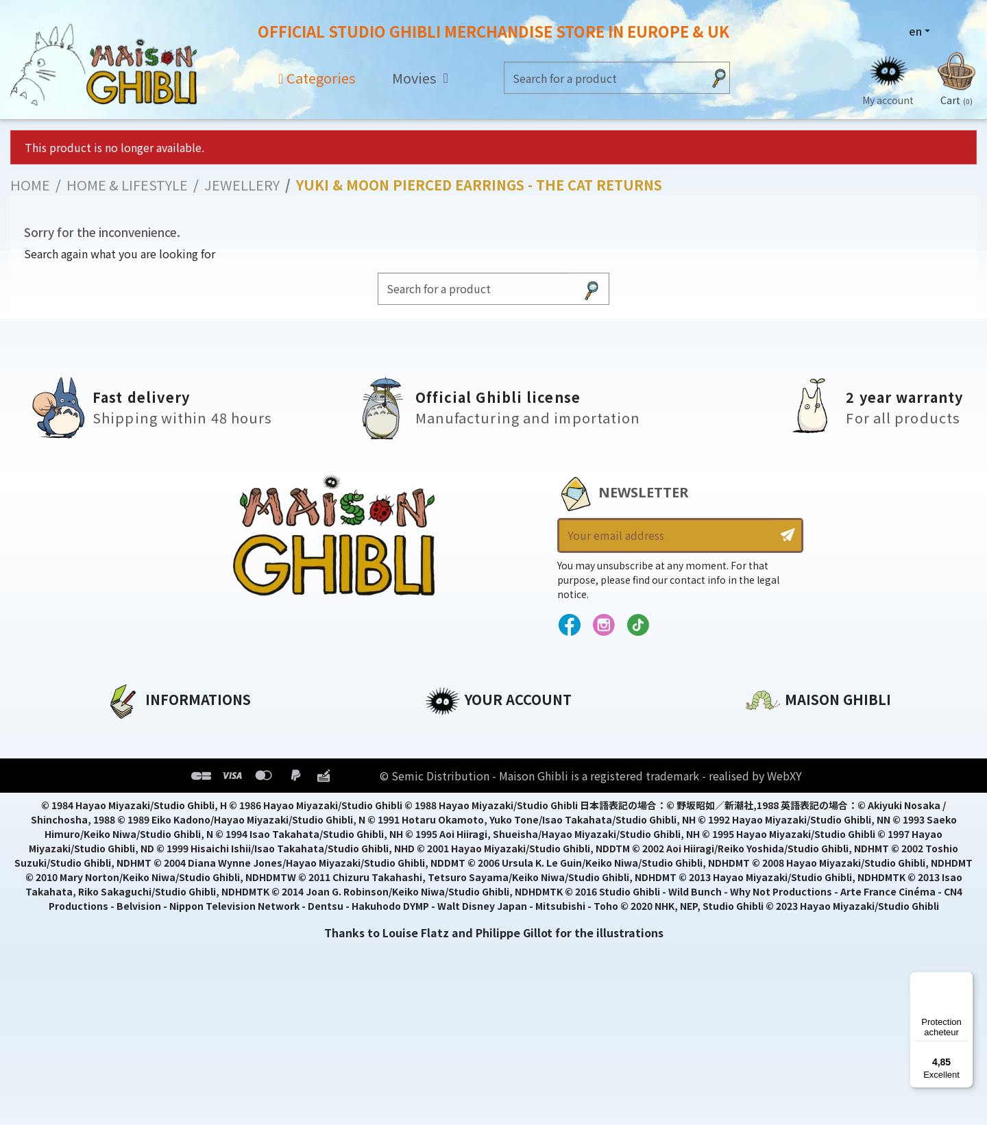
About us (131, 732)
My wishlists (460, 825)
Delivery (128, 825)
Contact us (777, 878)
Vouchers (452, 802)
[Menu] (965, 980)
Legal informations (162, 755)
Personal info (463, 732)
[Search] (603, 77)
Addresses (455, 778)
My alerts (452, 848)
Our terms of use (154, 778)
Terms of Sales (147, 802)
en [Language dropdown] (915, 31)
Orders (444, 755)
